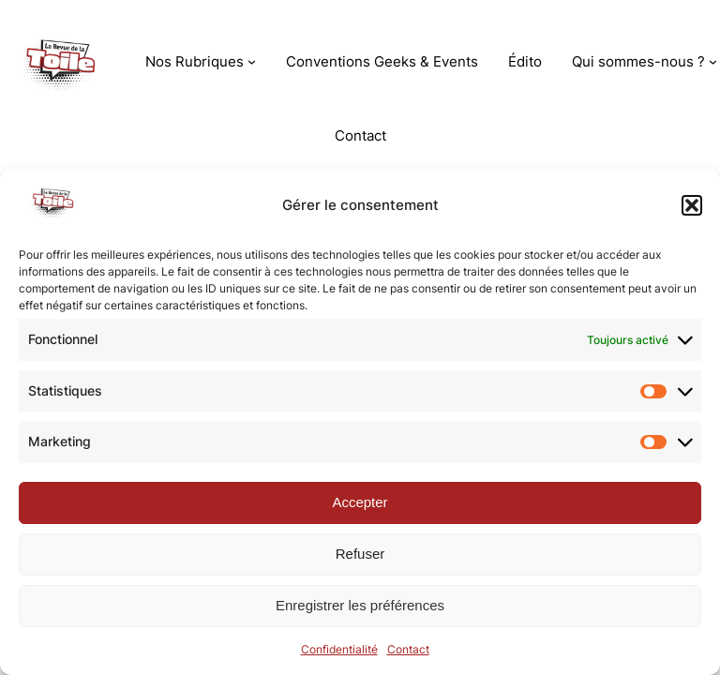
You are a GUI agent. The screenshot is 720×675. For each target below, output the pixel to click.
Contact (408, 649)
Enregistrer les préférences (360, 605)
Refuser (360, 554)
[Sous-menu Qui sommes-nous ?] (713, 61)
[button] (691, 205)
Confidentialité (339, 649)
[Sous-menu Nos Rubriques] (252, 61)
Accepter (359, 502)
